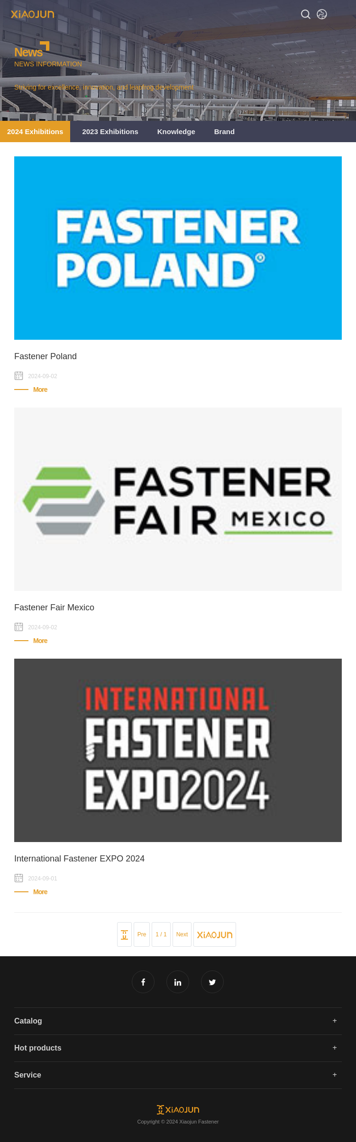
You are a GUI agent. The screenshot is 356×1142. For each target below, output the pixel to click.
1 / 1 (160, 934)
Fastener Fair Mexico (54, 607)
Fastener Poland (45, 356)
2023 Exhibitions (110, 131)
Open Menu (342, 14)
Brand (224, 131)
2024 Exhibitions (35, 131)
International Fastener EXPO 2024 (79, 858)
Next (182, 934)
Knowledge (176, 131)
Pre (141, 934)
